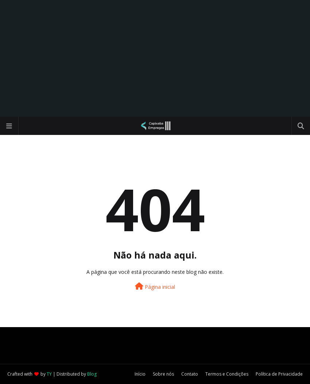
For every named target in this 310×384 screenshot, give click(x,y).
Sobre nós (163, 374)
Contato (189, 374)
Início (140, 374)
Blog (92, 374)
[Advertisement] (155, 58)
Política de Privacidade (279, 374)
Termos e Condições (226, 374)
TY (49, 374)
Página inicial (155, 286)
